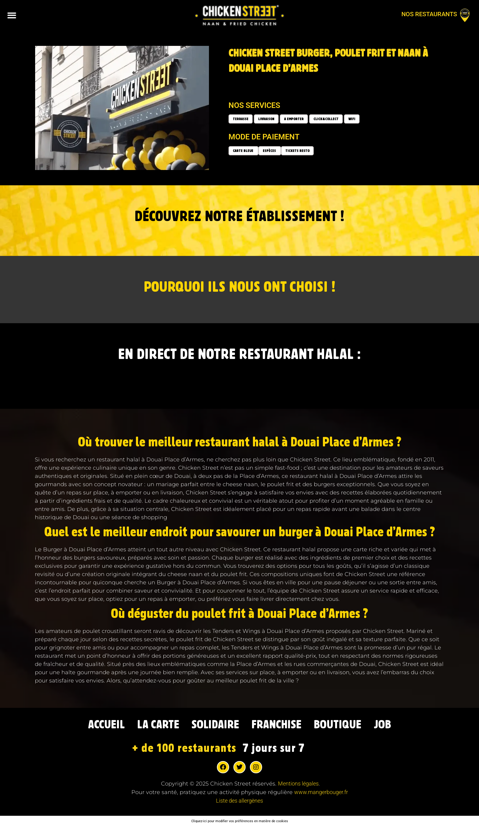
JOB (391, 725)
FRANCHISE (279, 725)
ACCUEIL (99, 725)
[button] (12, 15)
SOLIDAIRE (214, 725)
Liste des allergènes (239, 802)
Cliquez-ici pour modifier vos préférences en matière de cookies (239, 822)
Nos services (254, 105)
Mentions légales (298, 785)
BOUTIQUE (343, 725)
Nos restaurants (429, 14)
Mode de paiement (264, 136)
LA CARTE (154, 725)
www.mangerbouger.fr (321, 793)
